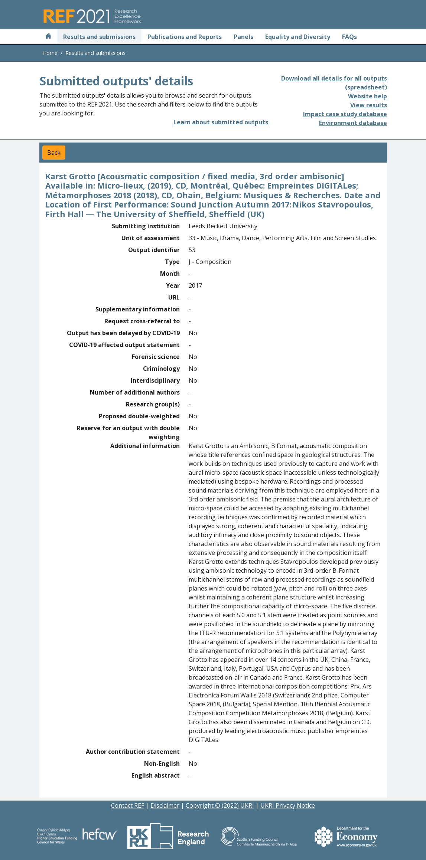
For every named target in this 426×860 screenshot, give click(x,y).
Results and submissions (99, 37)
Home (50, 52)
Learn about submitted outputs (220, 122)
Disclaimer (164, 805)
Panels (243, 37)
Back (54, 152)
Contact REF (127, 805)
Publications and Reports (184, 37)
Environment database (353, 123)
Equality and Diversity (297, 37)
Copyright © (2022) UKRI (220, 805)
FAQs (349, 37)
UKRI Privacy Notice (287, 805)
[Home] (48, 36)
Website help (367, 96)
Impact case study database (345, 114)
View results (368, 105)
